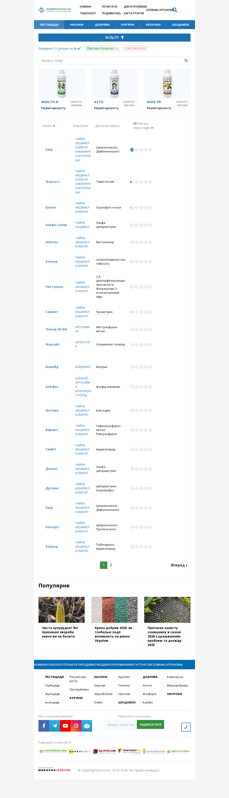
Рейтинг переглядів (141, 125)
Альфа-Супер (53, 234)
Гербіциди (52, 706)
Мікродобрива (176, 706)
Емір (45, 152)
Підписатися (150, 746)
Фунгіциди (52, 715)
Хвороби (153, 25)
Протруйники (79, 710)
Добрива (102, 25)
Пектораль (51, 293)
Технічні (124, 706)
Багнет (47, 216)
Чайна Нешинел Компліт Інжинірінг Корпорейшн (81, 152)
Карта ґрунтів (134, 13)
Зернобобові (103, 715)
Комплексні (175, 697)
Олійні (98, 724)
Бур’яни (127, 25)
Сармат (48, 314)
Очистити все (135, 48)
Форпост (49, 188)
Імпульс (48, 251)
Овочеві (124, 715)
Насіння (76, 25)
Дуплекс (49, 500)
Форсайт (49, 347)
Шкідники (180, 25)
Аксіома (48, 422)
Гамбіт (47, 461)
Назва (46, 126)
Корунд (48, 559)
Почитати (109, 6)
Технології (87, 13)
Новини (85, 6)
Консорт (49, 540)
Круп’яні (124, 697)
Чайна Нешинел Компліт (81, 216)
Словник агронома (160, 10)
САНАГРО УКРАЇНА (76, 103)
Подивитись (111, 13)
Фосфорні (150, 715)
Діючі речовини (135, 6)
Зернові (100, 706)
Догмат (48, 481)
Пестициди (49, 25)
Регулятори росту (53, 108)
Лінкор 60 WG (53, 331)
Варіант (48, 441)
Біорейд (48, 376)
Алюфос (48, 398)
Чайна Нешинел (81, 234)
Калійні (148, 724)
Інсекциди (52, 724)
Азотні (148, 706)
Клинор (48, 271)
